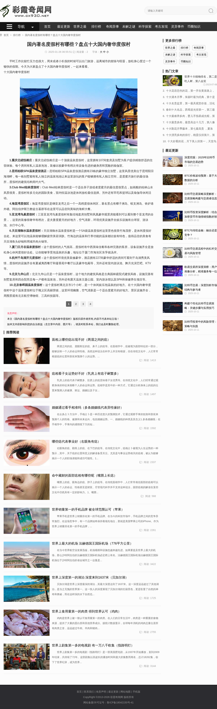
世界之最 (79, 26)
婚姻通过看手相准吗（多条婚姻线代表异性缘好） (88, 407)
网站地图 (125, 691)
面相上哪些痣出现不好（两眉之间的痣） (81, 339)
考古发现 (161, 26)
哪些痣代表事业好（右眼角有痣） (76, 441)
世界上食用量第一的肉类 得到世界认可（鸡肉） (86, 611)
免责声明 (101, 691)
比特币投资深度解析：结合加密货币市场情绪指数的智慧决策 (200, 215)
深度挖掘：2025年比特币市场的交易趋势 (199, 159)
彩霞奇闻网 (116, 697)
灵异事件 (177, 26)
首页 (47, 26)
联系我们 (89, 691)
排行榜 (96, 26)
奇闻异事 (112, 26)
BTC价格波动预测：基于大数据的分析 (200, 178)
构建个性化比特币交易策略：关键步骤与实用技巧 (199, 305)
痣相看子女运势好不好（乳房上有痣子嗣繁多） (86, 373)
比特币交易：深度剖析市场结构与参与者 (200, 287)
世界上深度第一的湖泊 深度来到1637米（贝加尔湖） (90, 577)
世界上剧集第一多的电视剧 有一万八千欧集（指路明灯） (93, 645)
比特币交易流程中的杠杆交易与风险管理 (200, 251)
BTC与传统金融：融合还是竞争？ (200, 232)
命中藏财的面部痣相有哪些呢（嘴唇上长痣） (84, 475)
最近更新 (63, 26)
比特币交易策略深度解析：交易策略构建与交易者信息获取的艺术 (200, 196)
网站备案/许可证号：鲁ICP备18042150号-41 (108, 702)
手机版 (136, 691)
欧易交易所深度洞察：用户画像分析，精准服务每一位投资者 (200, 269)
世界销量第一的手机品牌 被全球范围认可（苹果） (88, 509)
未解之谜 (128, 26)
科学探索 (145, 26)
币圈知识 (193, 26)
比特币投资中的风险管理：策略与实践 (200, 324)
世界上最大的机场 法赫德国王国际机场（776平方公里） (92, 543)
